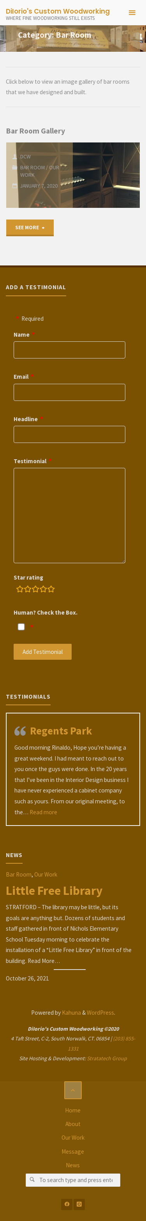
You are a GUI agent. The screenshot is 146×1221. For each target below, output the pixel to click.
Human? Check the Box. (45, 612)
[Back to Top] (73, 1090)
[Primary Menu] (132, 12)
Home (73, 1110)
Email (21, 376)
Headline (26, 419)
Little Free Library (54, 890)
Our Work (45, 874)
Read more (43, 812)
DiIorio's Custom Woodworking (58, 11)
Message (73, 1151)
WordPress (100, 1012)
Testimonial (30, 461)
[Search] (32, 1180)
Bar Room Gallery (35, 130)
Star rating (28, 577)
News (73, 1165)
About (73, 1124)
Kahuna (71, 1012)
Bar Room (32, 167)
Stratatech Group (107, 1058)
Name (22, 334)
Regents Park (61, 730)
